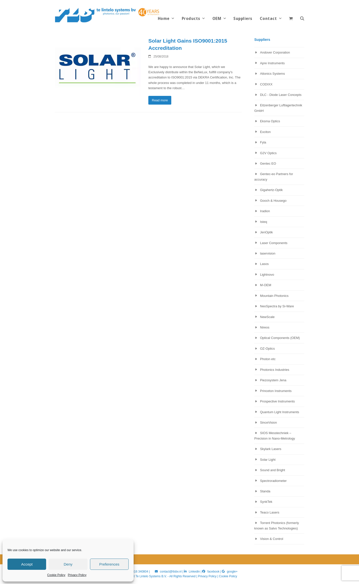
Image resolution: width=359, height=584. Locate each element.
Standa (265, 491)
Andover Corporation (275, 52)
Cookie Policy (56, 575)
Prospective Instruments (277, 401)
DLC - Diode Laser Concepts (280, 95)
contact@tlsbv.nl (171, 571)
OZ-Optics (267, 348)
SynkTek (266, 502)
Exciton (265, 132)
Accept (27, 564)
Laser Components (273, 243)
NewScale (267, 317)
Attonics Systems (272, 73)
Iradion (265, 211)
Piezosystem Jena (273, 380)
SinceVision (268, 422)
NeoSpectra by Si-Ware (277, 306)
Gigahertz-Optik (271, 190)
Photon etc (267, 359)
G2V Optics (268, 153)
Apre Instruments (272, 63)
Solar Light (267, 459)
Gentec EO (268, 163)
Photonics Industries (274, 370)
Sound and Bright (272, 470)
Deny (68, 564)
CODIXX (266, 84)
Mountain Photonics (274, 296)
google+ (232, 571)
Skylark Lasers (270, 449)
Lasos (264, 264)
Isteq (263, 222)
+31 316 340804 (137, 571)
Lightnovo (267, 274)
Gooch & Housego (273, 200)
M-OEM (265, 285)
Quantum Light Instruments (279, 412)
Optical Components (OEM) (280, 338)
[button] (302, 18)
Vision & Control (271, 539)
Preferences (109, 564)
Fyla (263, 142)
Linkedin (194, 571)
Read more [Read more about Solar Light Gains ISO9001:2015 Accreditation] (160, 100)
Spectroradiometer (273, 481)
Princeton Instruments (275, 391)
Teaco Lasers (269, 512)
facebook (213, 571)
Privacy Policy (77, 575)
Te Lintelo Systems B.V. (151, 576)
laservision (267, 253)
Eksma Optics (270, 121)
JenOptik (266, 232)
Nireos (264, 327)
